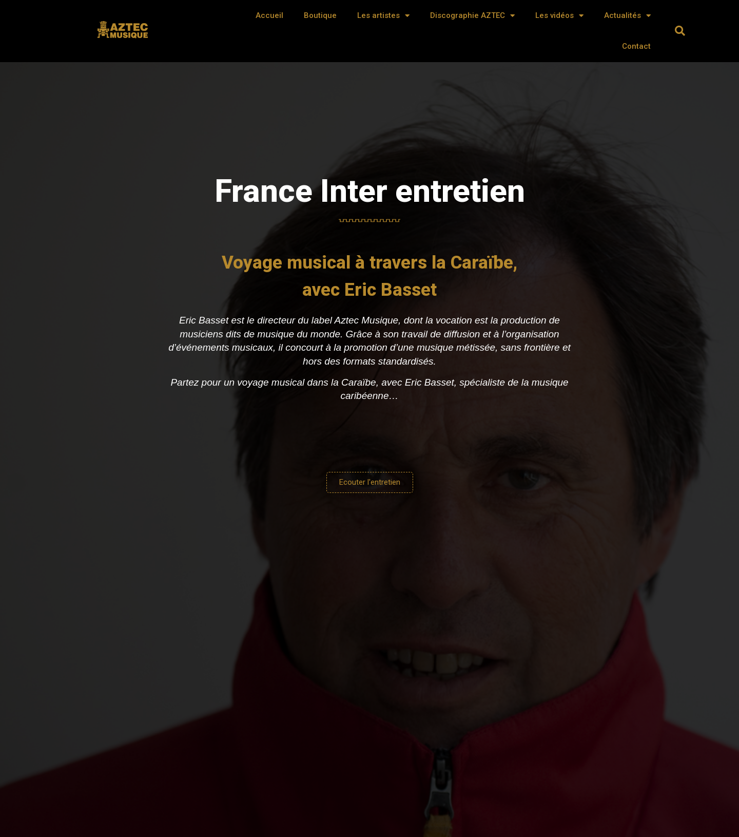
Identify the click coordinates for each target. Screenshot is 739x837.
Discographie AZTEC (472, 16)
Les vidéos (559, 16)
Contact (636, 46)
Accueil (269, 15)
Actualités (627, 16)
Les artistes (383, 16)
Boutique (320, 15)
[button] (680, 31)
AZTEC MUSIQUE (123, 34)
